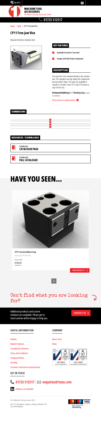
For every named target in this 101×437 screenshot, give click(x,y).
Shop (19, 26)
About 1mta (57, 364)
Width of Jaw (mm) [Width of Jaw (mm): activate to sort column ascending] (42, 120)
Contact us (80, 338)
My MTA (17, 2)
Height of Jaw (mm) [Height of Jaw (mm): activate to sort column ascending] (32, 120)
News (54, 368)
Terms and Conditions (19, 378)
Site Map (13, 387)
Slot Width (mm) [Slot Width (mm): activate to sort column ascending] (59, 120)
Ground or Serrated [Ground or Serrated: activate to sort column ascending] (21, 120)
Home (12, 26)
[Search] (89, 3)
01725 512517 (53, 19)
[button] (53, 305)
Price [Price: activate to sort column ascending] (67, 121)
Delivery (13, 364)
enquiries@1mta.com (57, 406)
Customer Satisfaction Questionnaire (25, 392)
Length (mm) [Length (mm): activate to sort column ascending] (50, 120)
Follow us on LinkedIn (24, 413)
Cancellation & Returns (19, 373)
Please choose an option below (63, 100)
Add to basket (83, 129)
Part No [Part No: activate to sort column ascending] (12, 120)
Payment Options (17, 368)
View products (78, 294)
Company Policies (17, 382)
